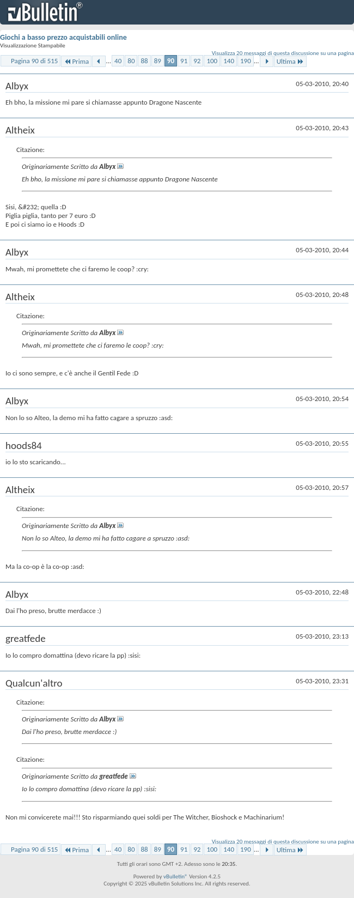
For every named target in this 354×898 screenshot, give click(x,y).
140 (228, 61)
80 (131, 61)
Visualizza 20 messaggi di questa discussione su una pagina (283, 53)
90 (170, 61)
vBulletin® (175, 876)
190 (245, 61)
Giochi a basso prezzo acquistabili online (63, 37)
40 (117, 61)
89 (157, 61)
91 (183, 61)
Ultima (290, 61)
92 (196, 61)
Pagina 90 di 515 (34, 61)
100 (211, 61)
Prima (76, 61)
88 (144, 61)
